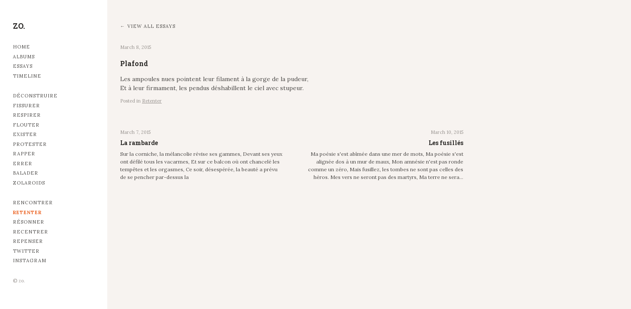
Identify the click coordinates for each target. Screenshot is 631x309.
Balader (25, 173)
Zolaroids (29, 183)
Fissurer (26, 106)
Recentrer (30, 232)
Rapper (24, 154)
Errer (22, 164)
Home (21, 47)
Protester (30, 144)
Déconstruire (35, 96)
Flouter (26, 125)
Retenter (27, 212)
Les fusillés (446, 143)
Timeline (27, 76)
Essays (23, 66)
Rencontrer (33, 203)
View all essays (151, 26)
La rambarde (139, 143)
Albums (24, 57)
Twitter (26, 251)
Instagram (29, 261)
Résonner (28, 222)
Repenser (28, 241)
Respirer (27, 115)
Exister (25, 134)
